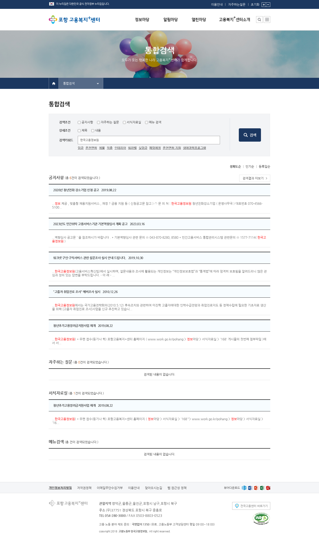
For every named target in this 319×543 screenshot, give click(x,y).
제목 (84, 130)
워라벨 (132, 148)
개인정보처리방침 (60, 488)
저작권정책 (84, 488)
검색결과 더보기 (253, 178)
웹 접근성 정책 (177, 488)
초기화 (255, 3)
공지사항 (87, 122)
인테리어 (120, 148)
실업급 (143, 148)
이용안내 (217, 4)
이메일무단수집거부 (110, 488)
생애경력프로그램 (194, 148)
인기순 (249, 166)
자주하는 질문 (110, 122)
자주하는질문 (236, 4)
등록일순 (264, 166)
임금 (81, 148)
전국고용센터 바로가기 (254, 506)
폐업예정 (155, 148)
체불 (102, 148)
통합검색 (69, 83)
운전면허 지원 (172, 148)
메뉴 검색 (155, 122)
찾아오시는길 (153, 488)
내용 (97, 130)
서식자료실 (134, 122)
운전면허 (91, 148)
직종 (110, 148)
